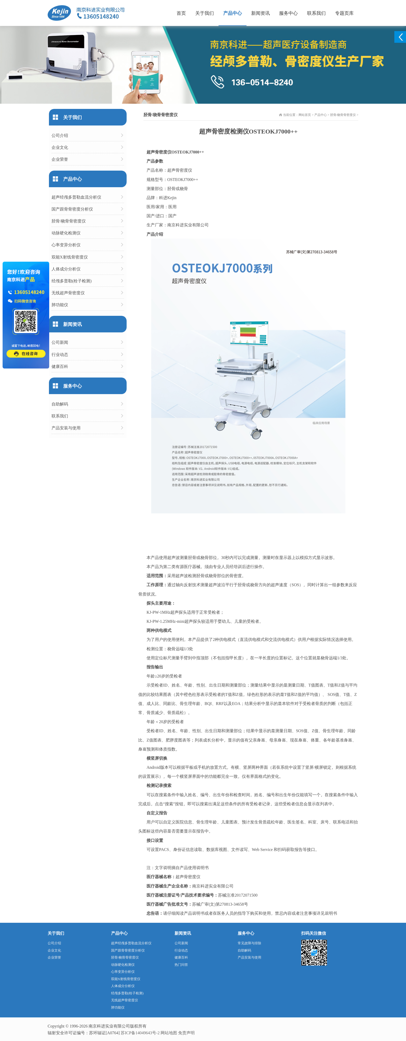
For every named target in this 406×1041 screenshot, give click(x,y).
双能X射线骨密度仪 (70, 257)
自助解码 (60, 404)
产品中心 (232, 13)
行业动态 (60, 354)
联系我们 (316, 13)
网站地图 (169, 1033)
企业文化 (60, 147)
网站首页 (305, 115)
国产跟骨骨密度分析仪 (72, 209)
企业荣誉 (60, 159)
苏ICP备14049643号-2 (140, 1033)
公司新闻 (60, 342)
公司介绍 (60, 135)
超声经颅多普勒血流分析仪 (76, 197)
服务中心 (288, 13)
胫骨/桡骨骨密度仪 (343, 115)
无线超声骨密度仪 (68, 293)
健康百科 (60, 366)
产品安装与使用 (66, 428)
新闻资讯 (260, 13)
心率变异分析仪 (66, 245)
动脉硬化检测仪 (66, 233)
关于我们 (204, 13)
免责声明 (186, 1033)
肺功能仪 (60, 305)
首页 (181, 13)
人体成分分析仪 (66, 269)
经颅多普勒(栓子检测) (72, 281)
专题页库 (344, 13)
